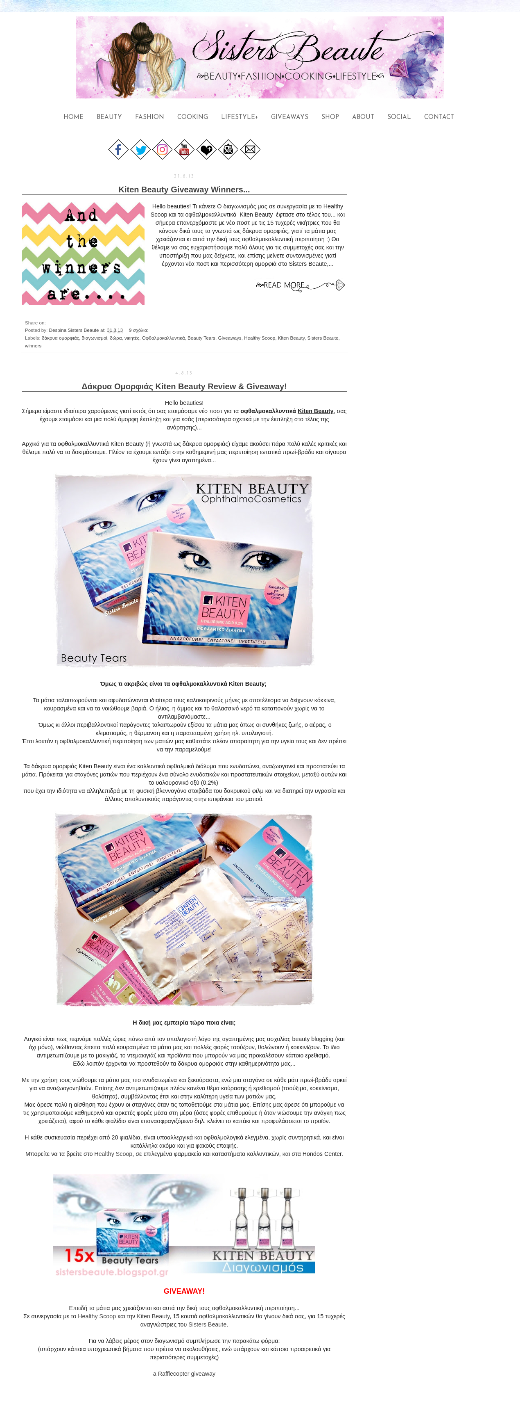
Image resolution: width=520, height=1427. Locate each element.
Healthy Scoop (259, 337)
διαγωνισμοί (94, 337)
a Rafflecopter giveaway (184, 1373)
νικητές (131, 337)
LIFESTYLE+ (239, 117)
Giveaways (229, 337)
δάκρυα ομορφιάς (60, 337)
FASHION (149, 117)
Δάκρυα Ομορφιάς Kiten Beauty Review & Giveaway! (184, 386)
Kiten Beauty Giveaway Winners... (184, 189)
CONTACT (439, 117)
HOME (73, 117)
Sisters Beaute (323, 337)
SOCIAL (399, 117)
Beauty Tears (201, 337)
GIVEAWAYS (289, 117)
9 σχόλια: (139, 330)
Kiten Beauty (291, 337)
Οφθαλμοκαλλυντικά (163, 337)
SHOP (330, 117)
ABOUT (363, 117)
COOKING (192, 117)
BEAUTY (109, 117)
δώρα (116, 337)
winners (33, 345)
